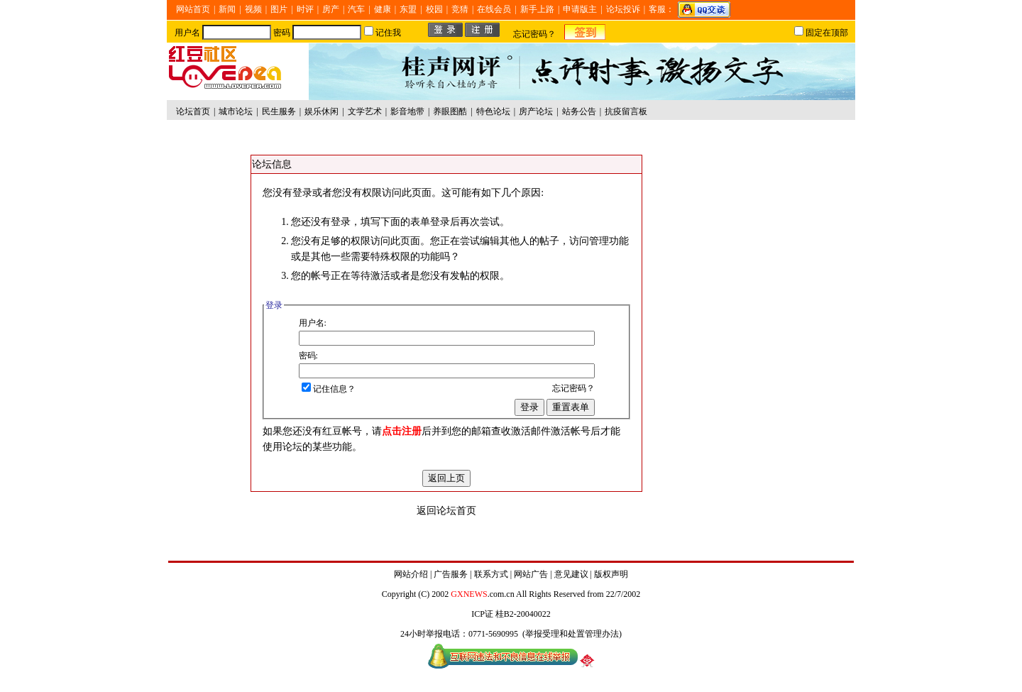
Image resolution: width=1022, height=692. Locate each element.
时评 (305, 9)
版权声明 (611, 574)
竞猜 (459, 9)
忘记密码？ (534, 34)
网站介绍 (411, 574)
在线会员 (494, 9)
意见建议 (571, 574)
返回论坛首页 (446, 510)
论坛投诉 (623, 9)
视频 (253, 9)
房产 (330, 9)
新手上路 (537, 9)
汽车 (356, 9)
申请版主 (580, 9)
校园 (434, 9)
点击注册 (402, 431)
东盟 (408, 9)
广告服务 (451, 574)
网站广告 (531, 574)
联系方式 (491, 574)
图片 (278, 9)
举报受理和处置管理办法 (572, 634)
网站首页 (193, 9)
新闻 (227, 9)
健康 (382, 9)
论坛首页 (193, 111)
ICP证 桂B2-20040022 (511, 614)
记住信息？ (329, 389)
